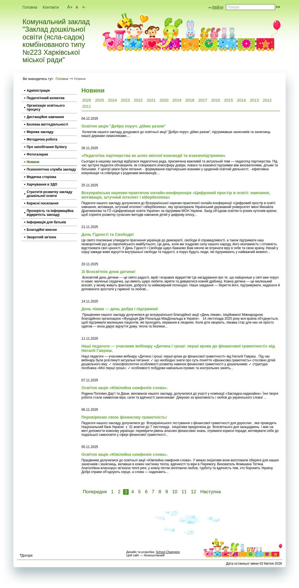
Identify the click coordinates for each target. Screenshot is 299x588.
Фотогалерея (37, 154)
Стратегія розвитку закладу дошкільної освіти (49, 194)
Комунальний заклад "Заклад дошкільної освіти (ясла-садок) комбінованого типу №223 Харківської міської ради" (56, 41)
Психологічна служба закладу (51, 169)
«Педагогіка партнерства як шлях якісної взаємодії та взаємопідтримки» (153, 155)
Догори (26, 555)
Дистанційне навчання (45, 117)
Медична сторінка (41, 177)
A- (84, 7)
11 (184, 491)
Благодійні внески (42, 230)
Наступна (210, 491)
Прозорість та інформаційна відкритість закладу (50, 213)
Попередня (95, 491)
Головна (30, 7)
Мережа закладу (40, 132)
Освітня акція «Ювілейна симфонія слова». (124, 388)
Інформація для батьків (46, 222)
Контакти (51, 7)
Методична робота (42, 139)
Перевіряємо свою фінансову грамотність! (124, 417)
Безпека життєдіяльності (47, 124)
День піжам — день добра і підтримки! (119, 309)
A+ (70, 7)
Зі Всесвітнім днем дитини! (108, 271)
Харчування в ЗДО (42, 184)
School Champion (168, 552)
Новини (33, 162)
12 (193, 491)
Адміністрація (38, 90)
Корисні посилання (42, 203)
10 (174, 491)
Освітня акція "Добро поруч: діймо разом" (123, 126)
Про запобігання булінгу (47, 147)
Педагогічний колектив (45, 98)
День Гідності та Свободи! (107, 234)
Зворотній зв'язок (41, 237)
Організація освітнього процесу (46, 107)
